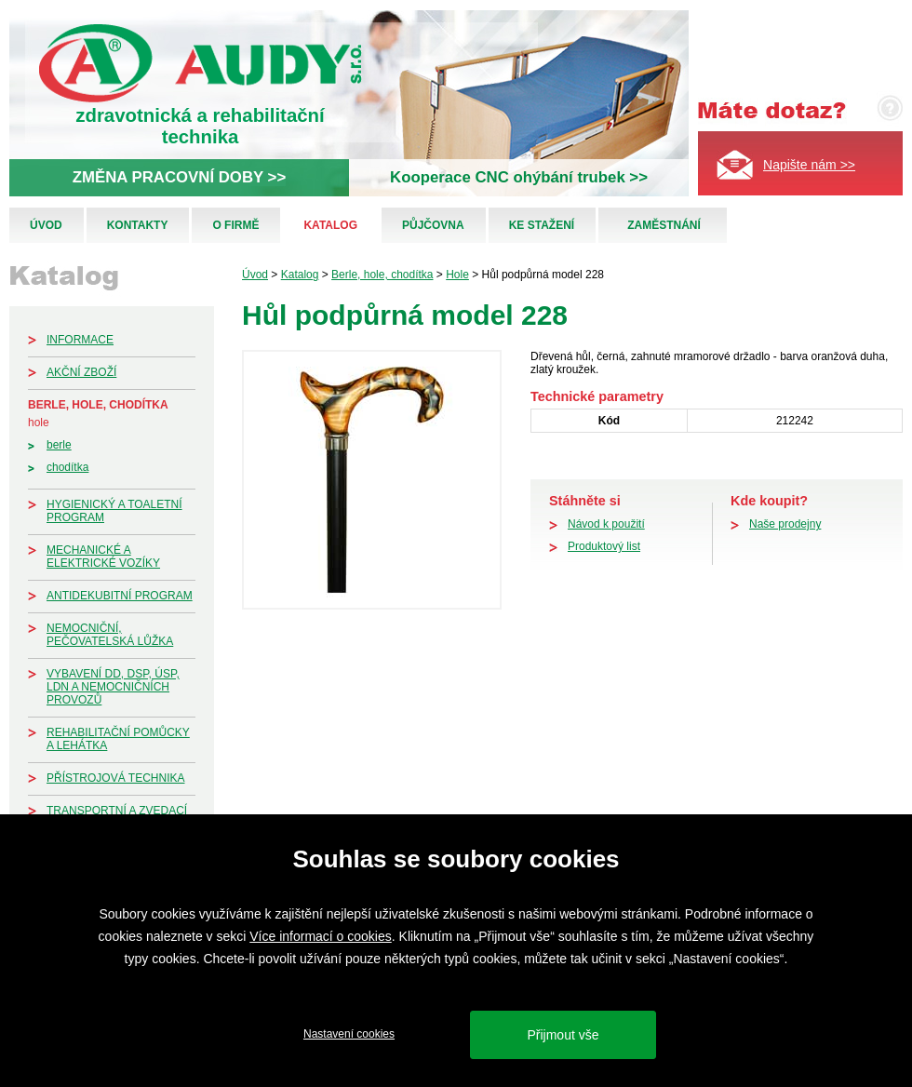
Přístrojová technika (115, 778)
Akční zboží (81, 372)
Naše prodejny (785, 523)
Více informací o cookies (320, 936)
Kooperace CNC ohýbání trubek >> (519, 177)
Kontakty (137, 225)
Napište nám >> (809, 164)
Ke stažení (541, 225)
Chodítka (67, 467)
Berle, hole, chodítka (98, 404)
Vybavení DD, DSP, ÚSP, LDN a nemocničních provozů (113, 686)
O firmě (235, 225)
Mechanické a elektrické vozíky (103, 557)
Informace (80, 339)
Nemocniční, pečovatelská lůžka (110, 635)
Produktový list (604, 546)
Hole (38, 422)
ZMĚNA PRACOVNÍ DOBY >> (179, 177)
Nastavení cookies (349, 1033)
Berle (59, 444)
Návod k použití (606, 523)
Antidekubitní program (120, 595)
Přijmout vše (562, 1034)
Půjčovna (433, 225)
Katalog (330, 225)
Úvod (46, 225)
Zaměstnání (664, 225)
